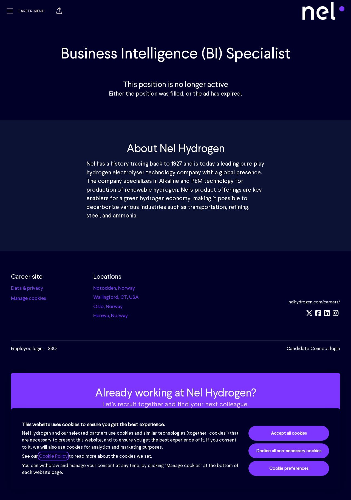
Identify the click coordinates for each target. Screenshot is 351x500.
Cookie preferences (288, 468)
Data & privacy (27, 287)
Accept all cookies (289, 433)
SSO (52, 348)
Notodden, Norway (114, 287)
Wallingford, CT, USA (115, 297)
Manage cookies (28, 298)
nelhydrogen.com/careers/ (314, 302)
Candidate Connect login (313, 348)
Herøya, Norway (110, 315)
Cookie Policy (53, 456)
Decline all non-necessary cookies (288, 451)
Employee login (27, 348)
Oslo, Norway (108, 306)
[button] (59, 11)
